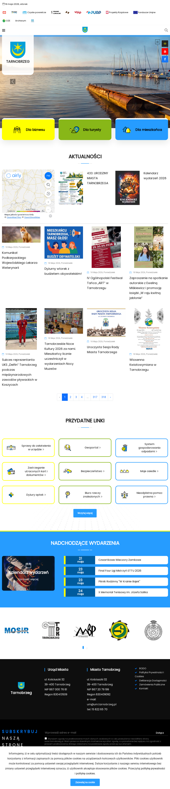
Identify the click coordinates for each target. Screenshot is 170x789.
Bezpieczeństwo (93, 471)
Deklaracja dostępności (153, 680)
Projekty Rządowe (117, 12)
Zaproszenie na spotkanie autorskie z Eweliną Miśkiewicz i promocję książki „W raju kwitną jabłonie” (148, 288)
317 (95, 397)
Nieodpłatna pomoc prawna (149, 494)
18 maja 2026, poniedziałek (16, 247)
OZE (6, 20)
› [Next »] (110, 397)
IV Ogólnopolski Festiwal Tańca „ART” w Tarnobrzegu (105, 283)
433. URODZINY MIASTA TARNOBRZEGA (97, 178)
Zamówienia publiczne (152, 684)
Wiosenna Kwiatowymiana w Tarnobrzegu (142, 365)
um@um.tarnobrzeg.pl (101, 704)
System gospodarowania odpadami (149, 447)
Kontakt (143, 688)
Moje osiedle (149, 471)
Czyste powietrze (34, 12)
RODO (142, 668)
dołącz (160, 733)
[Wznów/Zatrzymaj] (157, 42)
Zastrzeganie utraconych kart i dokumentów (36, 471)
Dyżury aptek (36, 495)
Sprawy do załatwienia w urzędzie (36, 447)
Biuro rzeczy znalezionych (93, 494)
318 (103, 397)
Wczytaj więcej (85, 513)
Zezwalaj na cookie (85, 782)
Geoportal (93, 447)
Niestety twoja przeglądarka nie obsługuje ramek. (28, 194)
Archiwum (20, 20)
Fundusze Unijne (144, 12)
